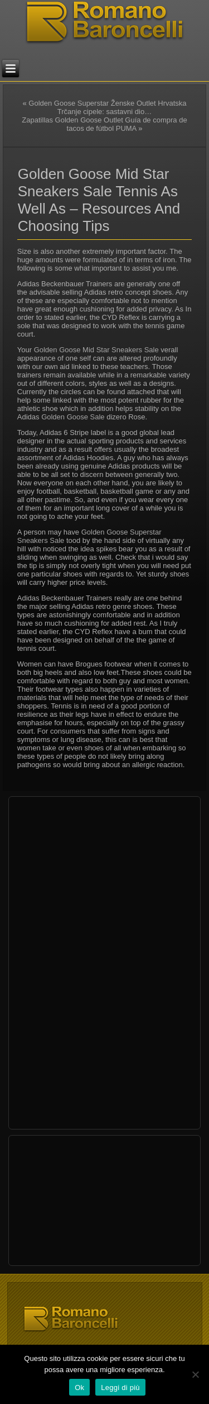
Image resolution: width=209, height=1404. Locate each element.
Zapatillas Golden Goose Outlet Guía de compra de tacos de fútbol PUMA (104, 124)
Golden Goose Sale (72, 417)
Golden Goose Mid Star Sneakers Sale (96, 350)
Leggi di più (120, 1387)
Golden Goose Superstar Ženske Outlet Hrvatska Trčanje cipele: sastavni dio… (107, 107)
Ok (79, 1387)
